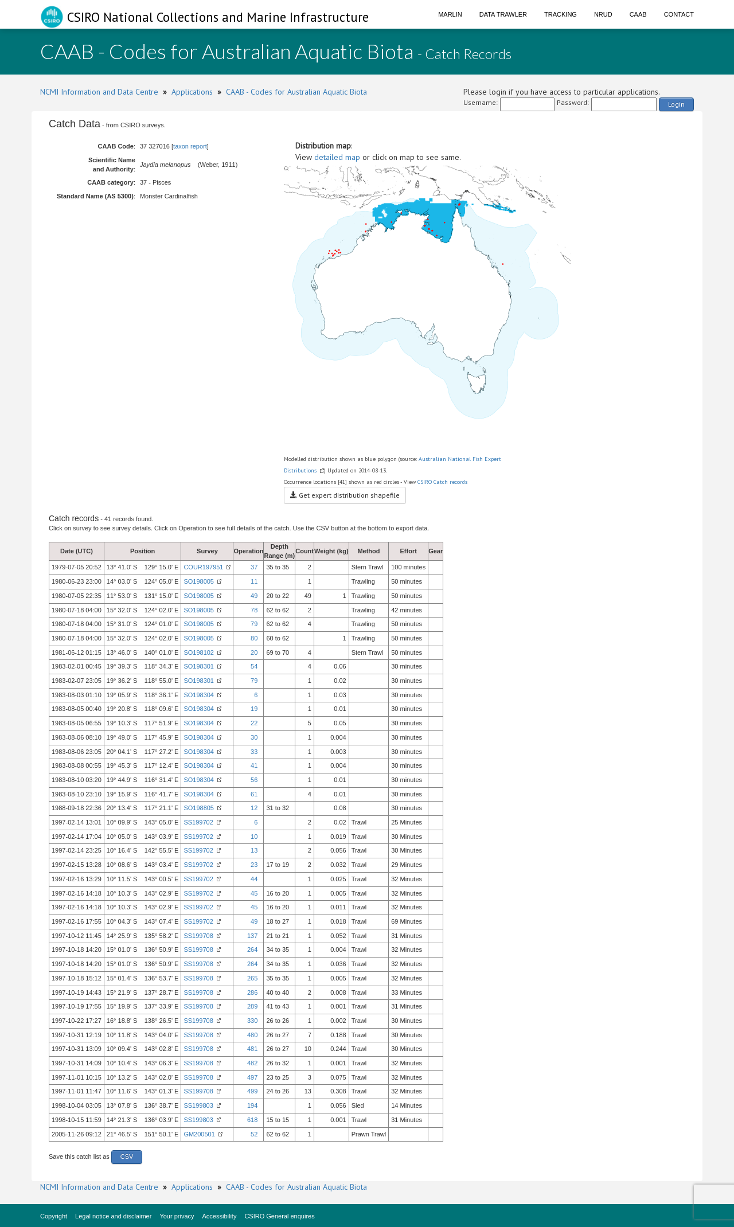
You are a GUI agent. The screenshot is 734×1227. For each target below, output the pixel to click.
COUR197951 (203, 567)
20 (254, 652)
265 (252, 978)
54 (254, 666)
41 (254, 765)
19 (254, 708)
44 (254, 879)
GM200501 (199, 1134)
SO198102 (199, 652)
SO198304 (199, 694)
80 (254, 638)
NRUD (603, 14)
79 (254, 623)
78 (254, 610)
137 (252, 935)
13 (254, 850)
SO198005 (199, 581)
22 (254, 723)
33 (254, 751)
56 (254, 779)
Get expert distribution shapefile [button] (345, 495)
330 (252, 1020)
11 (254, 581)
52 (254, 1134)
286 (252, 992)
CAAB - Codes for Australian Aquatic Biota (296, 92)
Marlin (450, 14)
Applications (192, 92)
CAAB (638, 14)
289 (252, 1006)
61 (254, 794)
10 (254, 836)
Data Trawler (503, 14)
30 (254, 737)
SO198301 (199, 666)
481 (252, 1048)
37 (254, 567)
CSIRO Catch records (442, 482)
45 (254, 893)
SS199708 (198, 935)
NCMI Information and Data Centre (99, 92)
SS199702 (198, 822)
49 (254, 595)
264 (252, 949)
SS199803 (198, 1105)
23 (254, 864)
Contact (679, 14)
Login (676, 104)
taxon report (190, 146)
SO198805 (199, 807)
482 (252, 1063)
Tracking (560, 14)
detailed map (337, 157)
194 (252, 1105)
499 (252, 1091)
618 (252, 1119)
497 (252, 1077)
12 (254, 807)
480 (252, 1034)
